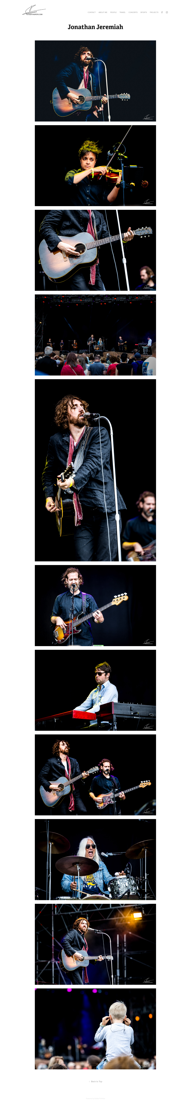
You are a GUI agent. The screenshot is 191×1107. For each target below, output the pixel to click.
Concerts (133, 12)
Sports (143, 12)
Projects (154, 12)
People (113, 12)
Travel (122, 12)
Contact (92, 12)
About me (103, 12)
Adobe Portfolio (99, 1098)
